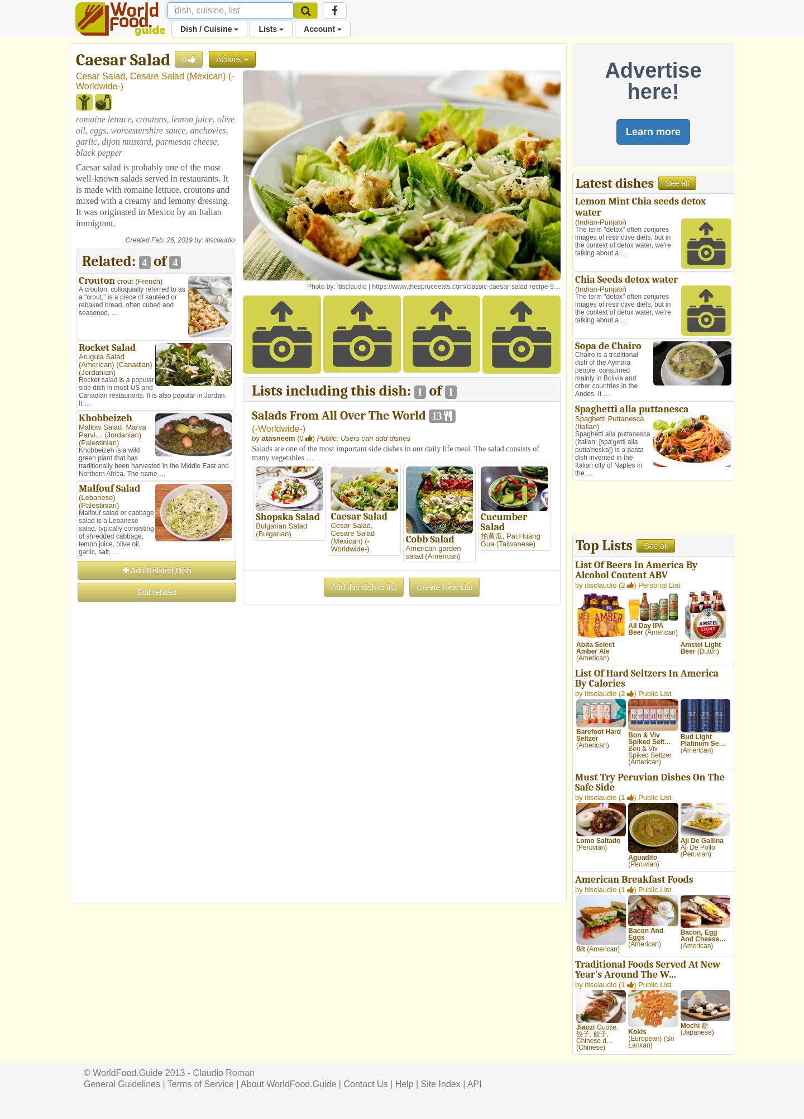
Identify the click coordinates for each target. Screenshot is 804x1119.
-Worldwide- (279, 429)
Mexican (206, 76)
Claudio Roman (224, 1073)
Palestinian (99, 443)
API (474, 1084)
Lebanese (97, 497)
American (96, 364)
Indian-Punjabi (600, 222)
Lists (271, 29)
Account (323, 29)
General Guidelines (122, 1084)
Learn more (653, 131)
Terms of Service (201, 1084)
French (149, 281)
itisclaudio (220, 240)
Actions (232, 59)
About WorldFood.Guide (288, 1084)
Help (404, 1084)
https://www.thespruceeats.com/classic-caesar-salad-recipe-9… (466, 287)
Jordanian (97, 372)
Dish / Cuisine (209, 29)
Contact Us (365, 1084)
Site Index (441, 1084)
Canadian (134, 364)
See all (678, 183)
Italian (587, 426)
